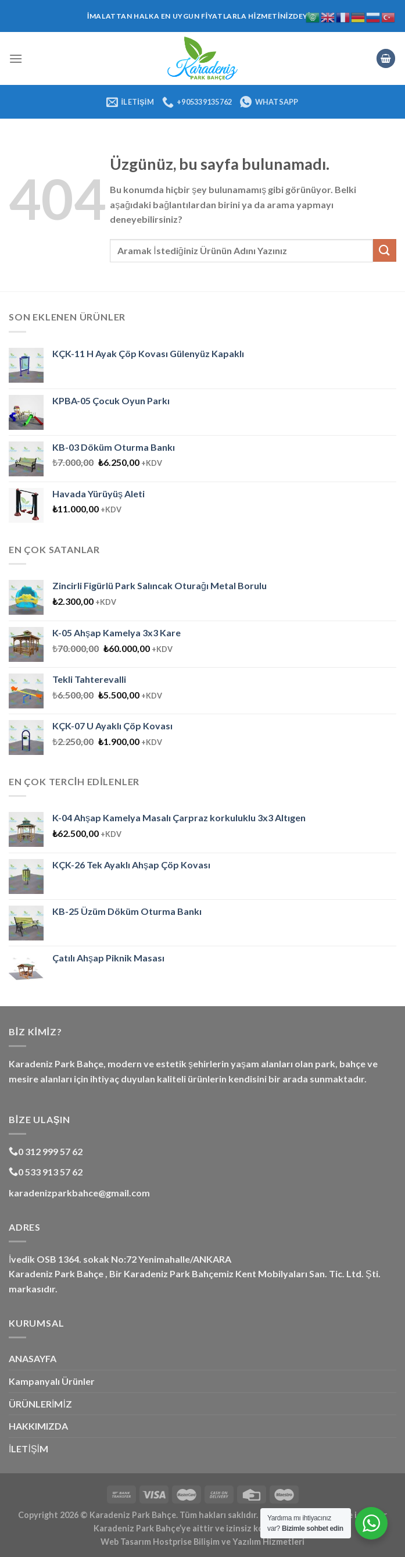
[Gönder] (384, 250)
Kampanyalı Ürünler (52, 1381)
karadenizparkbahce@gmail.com (79, 1192)
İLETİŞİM (28, 1448)
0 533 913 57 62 (46, 1171)
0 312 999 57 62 (46, 1151)
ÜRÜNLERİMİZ (40, 1403)
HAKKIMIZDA (38, 1425)
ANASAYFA (32, 1358)
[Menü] (16, 58)
